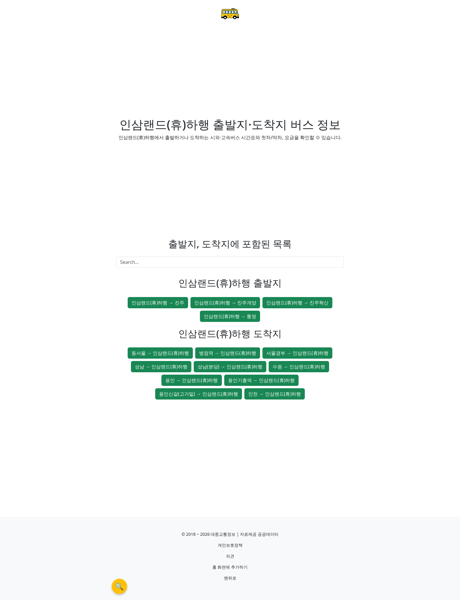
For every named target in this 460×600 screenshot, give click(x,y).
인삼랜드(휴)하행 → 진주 (158, 302)
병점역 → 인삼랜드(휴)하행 (228, 353)
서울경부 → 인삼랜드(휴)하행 (297, 353)
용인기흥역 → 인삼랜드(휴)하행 (261, 380)
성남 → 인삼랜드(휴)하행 (161, 366)
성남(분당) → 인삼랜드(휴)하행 (230, 366)
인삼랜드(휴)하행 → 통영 (230, 316)
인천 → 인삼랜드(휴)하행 (274, 394)
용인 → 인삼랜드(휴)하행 (191, 380)
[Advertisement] (230, 72)
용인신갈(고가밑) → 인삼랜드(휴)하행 (198, 394)
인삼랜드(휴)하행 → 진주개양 (225, 302)
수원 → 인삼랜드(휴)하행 (299, 366)
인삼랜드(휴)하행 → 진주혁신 (297, 302)
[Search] (230, 262)
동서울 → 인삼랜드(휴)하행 (160, 353)
